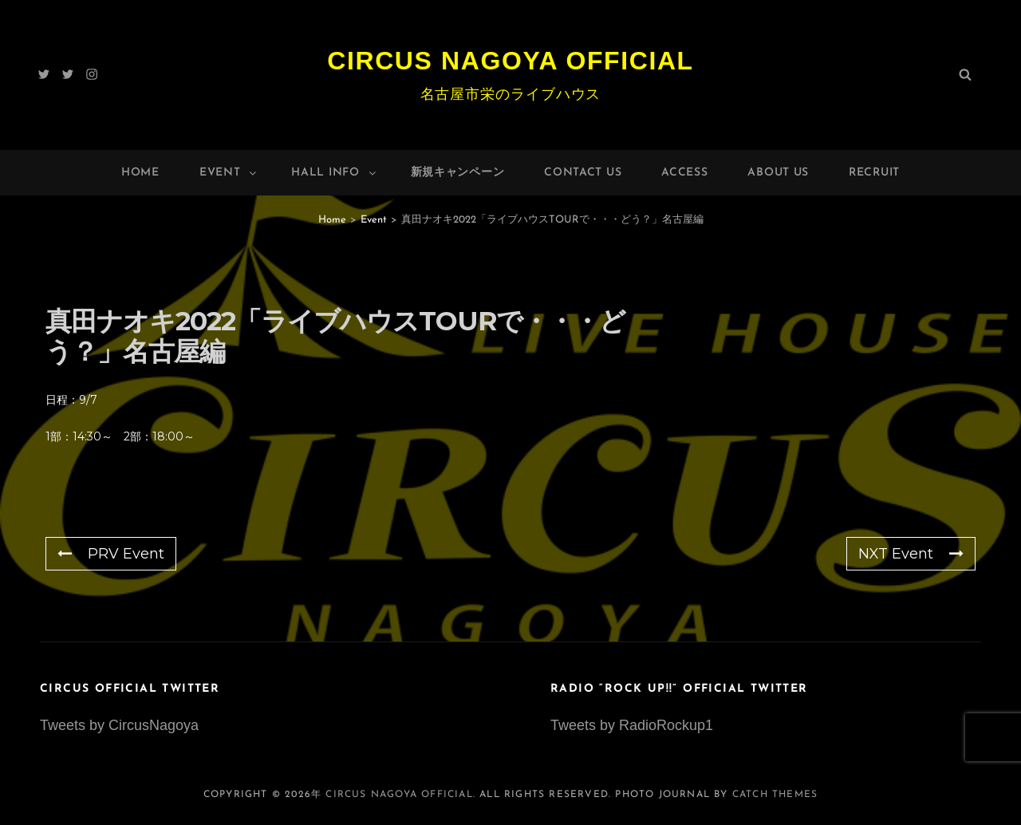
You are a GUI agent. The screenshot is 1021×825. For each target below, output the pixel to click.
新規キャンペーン (458, 173)
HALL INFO (334, 173)
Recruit (874, 173)
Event (229, 173)
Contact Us (582, 173)
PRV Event (110, 553)
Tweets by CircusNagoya (119, 725)
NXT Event (911, 553)
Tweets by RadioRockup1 (631, 725)
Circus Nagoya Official (510, 60)
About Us (778, 173)
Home (140, 173)
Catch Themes (775, 794)
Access (684, 173)
